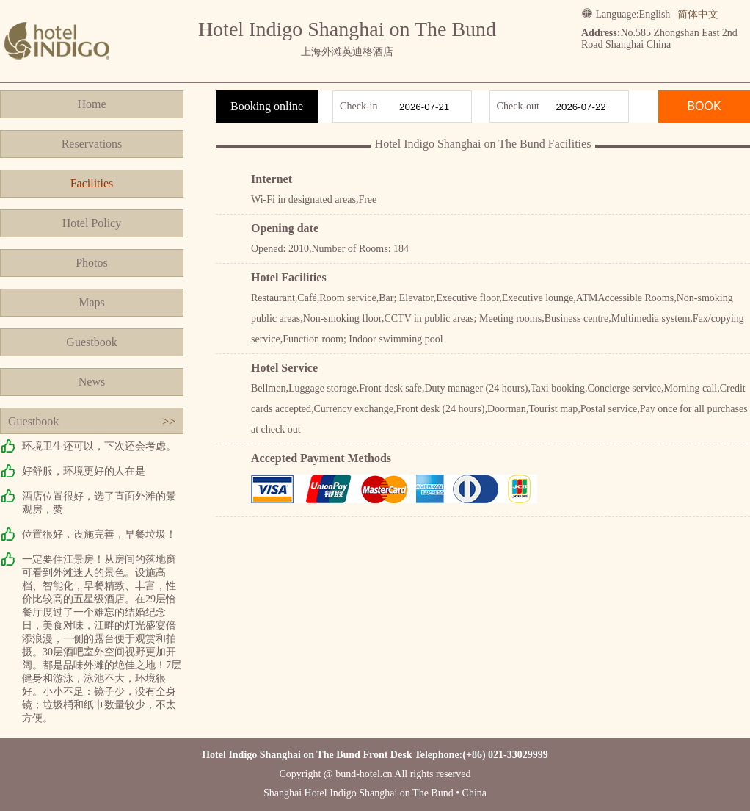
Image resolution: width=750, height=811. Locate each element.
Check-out (518, 106)
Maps (92, 302)
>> (168, 421)
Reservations (92, 143)
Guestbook (91, 342)
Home (91, 104)
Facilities (92, 183)
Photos (92, 262)
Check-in (358, 106)
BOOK (704, 106)
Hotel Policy (91, 223)
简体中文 (697, 14)
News (92, 381)
